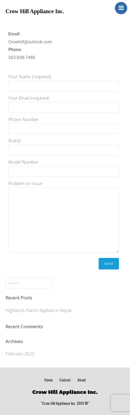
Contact (65, 380)
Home (48, 380)
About (81, 380)
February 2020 (20, 354)
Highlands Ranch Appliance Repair (39, 310)
